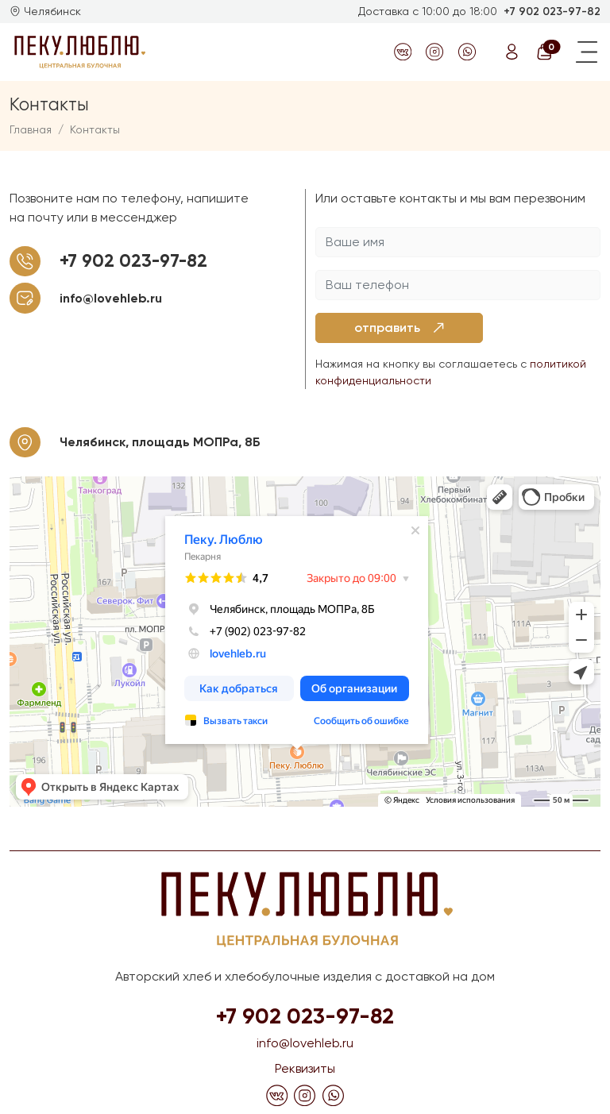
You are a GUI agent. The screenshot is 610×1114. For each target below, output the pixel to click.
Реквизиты (305, 1068)
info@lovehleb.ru (111, 298)
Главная (31, 129)
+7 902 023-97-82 (552, 11)
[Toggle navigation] (586, 52)
